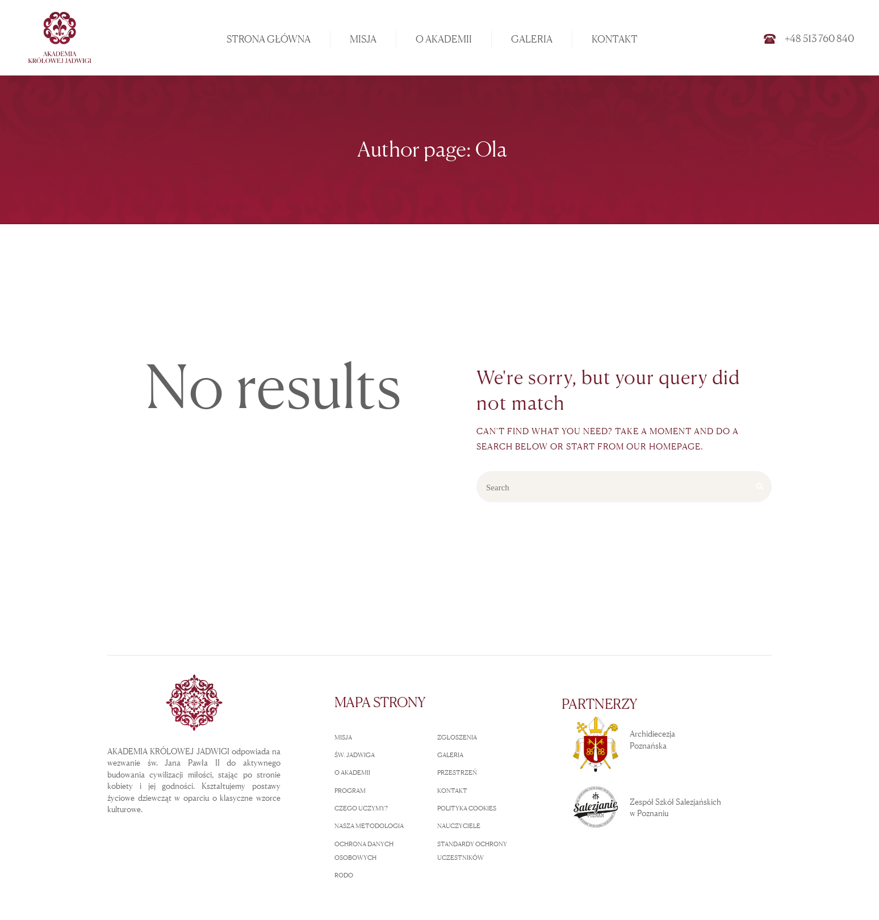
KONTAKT (452, 791)
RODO (343, 875)
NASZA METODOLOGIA (369, 826)
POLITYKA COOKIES (466, 808)
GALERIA (450, 755)
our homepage (663, 446)
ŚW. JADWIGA (354, 755)
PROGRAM (350, 791)
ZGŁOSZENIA (457, 737)
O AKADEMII (352, 772)
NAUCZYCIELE (458, 826)
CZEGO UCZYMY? (361, 808)
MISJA (343, 737)
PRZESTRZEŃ (457, 772)
